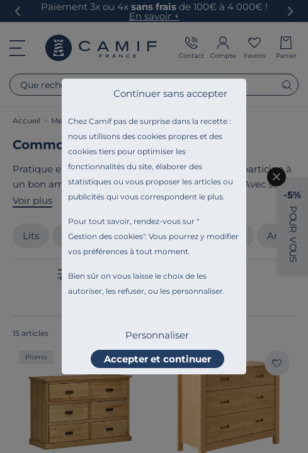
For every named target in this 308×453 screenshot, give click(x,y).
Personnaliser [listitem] (157, 335)
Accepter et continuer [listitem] (157, 359)
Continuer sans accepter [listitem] (170, 93)
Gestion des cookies (105, 236)
